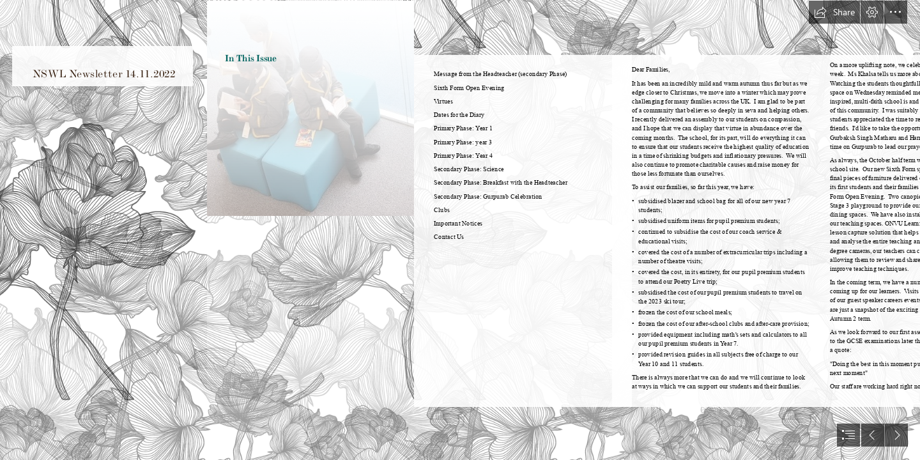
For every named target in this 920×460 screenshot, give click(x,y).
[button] (834, 12)
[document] (460, 230)
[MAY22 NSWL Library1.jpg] (309, 230)
